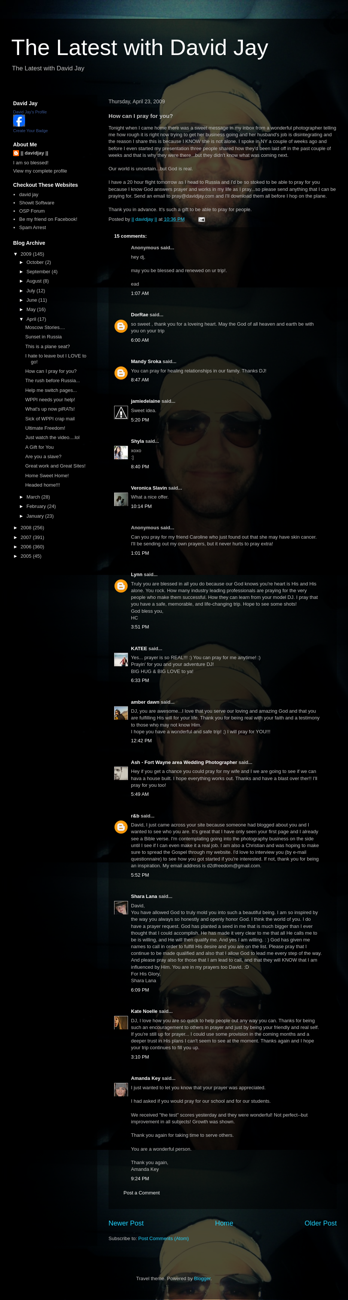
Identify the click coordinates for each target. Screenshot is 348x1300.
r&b (135, 816)
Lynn (137, 574)
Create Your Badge (30, 130)
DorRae (139, 314)
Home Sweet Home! (46, 475)
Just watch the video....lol (52, 437)
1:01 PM (140, 553)
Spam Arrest (32, 227)
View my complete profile (40, 171)
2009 (27, 254)
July (32, 290)
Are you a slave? (43, 456)
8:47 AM (140, 380)
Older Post (321, 1223)
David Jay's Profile (30, 112)
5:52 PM (140, 875)
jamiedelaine (145, 401)
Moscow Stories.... (45, 327)
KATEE (139, 648)
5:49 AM (140, 794)
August (35, 281)
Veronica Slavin (149, 488)
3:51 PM (140, 627)
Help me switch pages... (51, 390)
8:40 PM (140, 466)
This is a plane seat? (47, 346)
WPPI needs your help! (50, 399)
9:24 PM (140, 1178)
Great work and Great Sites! (55, 466)
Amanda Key (146, 1078)
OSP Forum (32, 211)
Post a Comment (141, 1193)
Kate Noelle (144, 1011)
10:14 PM (141, 506)
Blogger (202, 1278)
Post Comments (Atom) (163, 1238)
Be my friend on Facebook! (48, 219)
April (32, 319)
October (36, 262)
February (37, 506)
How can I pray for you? (50, 371)
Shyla (137, 441)
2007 (27, 537)
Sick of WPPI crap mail (49, 418)
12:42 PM (141, 740)
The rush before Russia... (52, 380)
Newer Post (126, 1223)
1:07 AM (140, 293)
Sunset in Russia (43, 337)
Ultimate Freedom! (45, 428)
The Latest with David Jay (139, 47)
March (34, 497)
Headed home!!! (42, 485)
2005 (27, 556)
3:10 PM (140, 1057)
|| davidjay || (34, 153)
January (36, 516)
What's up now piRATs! (49, 409)
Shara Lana (144, 896)
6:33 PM (140, 680)
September (39, 271)
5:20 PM (140, 420)
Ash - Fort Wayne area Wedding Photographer (184, 762)
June (33, 300)
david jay (28, 194)
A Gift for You (39, 447)
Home (224, 1223)
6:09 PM (140, 990)
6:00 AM (140, 340)
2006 (27, 546)
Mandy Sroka (146, 361)
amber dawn (145, 702)
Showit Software (36, 202)
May (32, 309)
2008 (27, 527)
